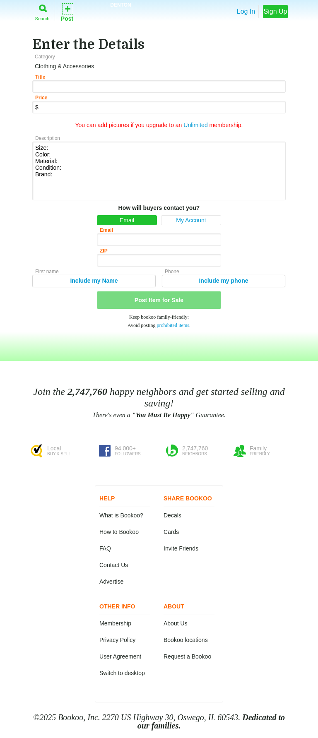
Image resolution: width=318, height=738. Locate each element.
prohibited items (173, 325)
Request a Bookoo (187, 656)
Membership (115, 623)
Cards (171, 532)
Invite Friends (181, 548)
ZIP (104, 251)
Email (127, 220)
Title (40, 77)
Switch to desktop (122, 673)
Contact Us (113, 565)
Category (45, 57)
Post (67, 12)
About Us (176, 623)
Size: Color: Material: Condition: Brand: (159, 170)
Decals (172, 515)
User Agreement (120, 656)
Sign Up (275, 11)
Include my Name (94, 280)
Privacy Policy (117, 640)
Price (41, 98)
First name (47, 271)
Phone (172, 271)
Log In (246, 11)
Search (42, 11)
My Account (191, 220)
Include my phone (223, 280)
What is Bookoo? (121, 515)
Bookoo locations (186, 640)
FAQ (105, 548)
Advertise (111, 581)
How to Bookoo (119, 532)
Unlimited (195, 125)
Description (47, 138)
